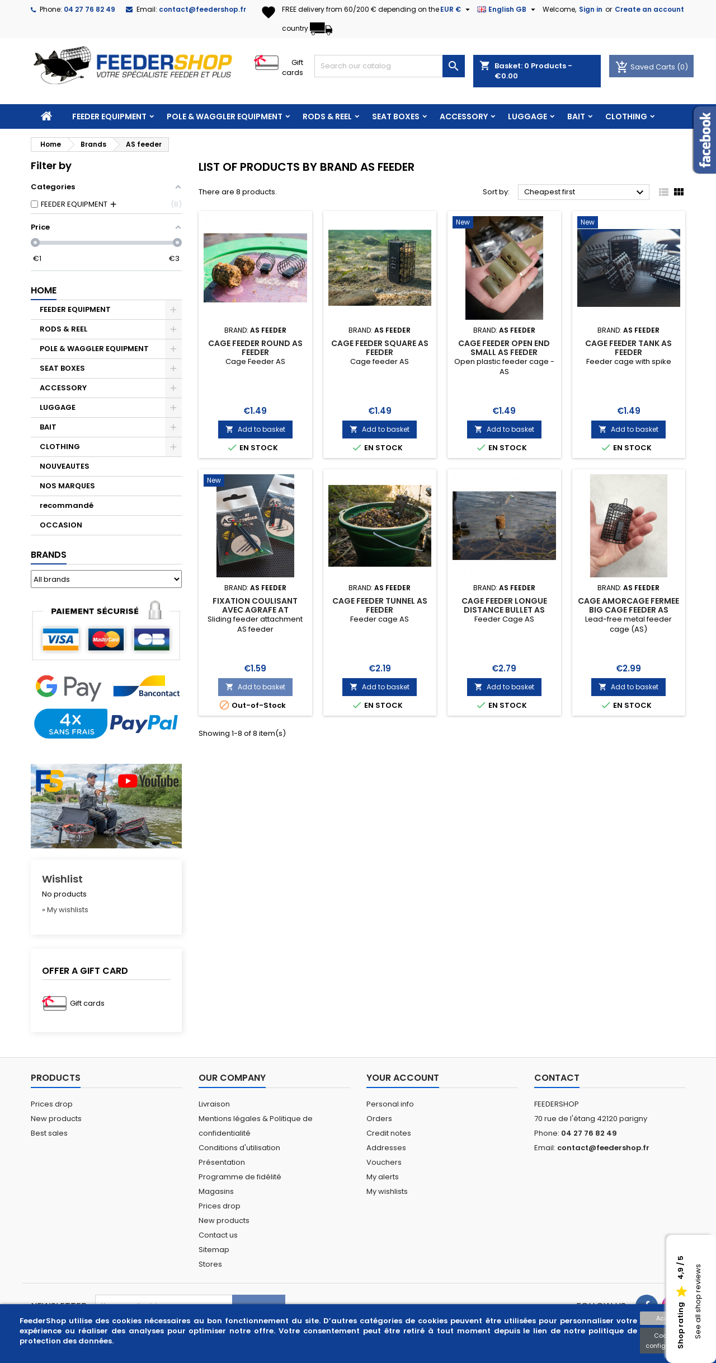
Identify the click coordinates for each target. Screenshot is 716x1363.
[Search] (389, 66)
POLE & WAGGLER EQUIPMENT (224, 116)
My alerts (382, 1176)
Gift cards (292, 67)
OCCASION (61, 525)
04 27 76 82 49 (89, 9)
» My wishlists (65, 909)
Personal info (390, 1104)
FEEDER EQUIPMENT (109, 116)
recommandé (66, 505)
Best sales (49, 1133)
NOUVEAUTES (65, 466)
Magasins (216, 1191)
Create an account (649, 9)
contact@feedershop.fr (202, 9)
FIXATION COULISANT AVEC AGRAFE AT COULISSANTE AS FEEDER (255, 609)
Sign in (590, 9)
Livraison (214, 1104)
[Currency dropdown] (456, 9)
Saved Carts (646, 67)
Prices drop (52, 1104)
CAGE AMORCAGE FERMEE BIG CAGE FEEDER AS (628, 605)
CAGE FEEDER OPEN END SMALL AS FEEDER (504, 348)
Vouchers (384, 1162)
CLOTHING (626, 116)
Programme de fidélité (240, 1176)
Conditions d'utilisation (239, 1147)
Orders (379, 1118)
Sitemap (214, 1249)
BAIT (576, 116)
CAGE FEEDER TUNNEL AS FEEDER (379, 605)
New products (56, 1118)
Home (43, 290)
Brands (49, 554)
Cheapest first (585, 192)
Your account (402, 1077)
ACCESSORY (464, 116)
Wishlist (62, 879)
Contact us (218, 1235)
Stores (210, 1264)
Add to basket (255, 429)
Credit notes (388, 1133)
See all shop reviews (698, 1301)
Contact (557, 1077)
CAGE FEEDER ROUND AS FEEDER (255, 348)
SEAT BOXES (396, 116)
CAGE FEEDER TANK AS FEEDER (628, 348)
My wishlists (387, 1191)
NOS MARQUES (67, 485)
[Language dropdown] (507, 9)
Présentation (222, 1162)
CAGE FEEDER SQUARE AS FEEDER (379, 348)
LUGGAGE (527, 116)
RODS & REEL (327, 116)
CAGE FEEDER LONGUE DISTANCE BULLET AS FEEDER (504, 609)
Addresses (386, 1147)
